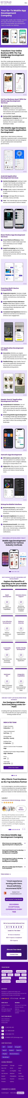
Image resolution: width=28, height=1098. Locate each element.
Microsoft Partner (7, 971)
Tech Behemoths (21, 981)
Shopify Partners (21, 971)
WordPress (6, 1057)
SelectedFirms (6, 981)
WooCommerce (14, 1054)
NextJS (4, 1050)
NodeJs (11, 1050)
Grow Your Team (13, 767)
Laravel (10, 1047)
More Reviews (21, 809)
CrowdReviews (6, 978)
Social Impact (5, 1093)
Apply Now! (20, 1093)
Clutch (24, 974)
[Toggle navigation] (25, 2)
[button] (10, 829)
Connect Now (14, 954)
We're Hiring (17, 1093)
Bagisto (10, 974)
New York (3, 1068)
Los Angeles (13, 1071)
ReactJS (19, 1050)
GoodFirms (23, 978)
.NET (4, 1047)
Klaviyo (17, 974)
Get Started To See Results (14, 899)
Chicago (12, 1065)
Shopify (5, 1054)
